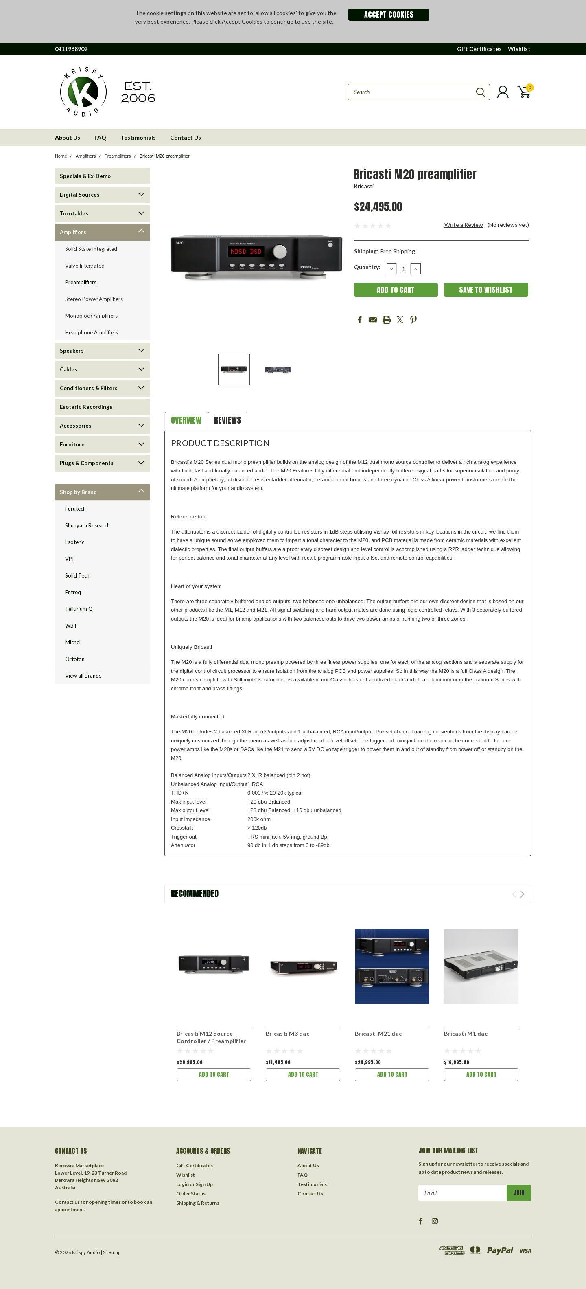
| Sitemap (110, 1252)
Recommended (195, 893)
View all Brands (83, 675)
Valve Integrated (85, 265)
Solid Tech (77, 575)
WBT (71, 625)
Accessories (76, 425)
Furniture (72, 444)
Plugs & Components (87, 463)
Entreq (73, 592)
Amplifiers (86, 156)
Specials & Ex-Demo (85, 176)
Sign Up (204, 1184)
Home (61, 156)
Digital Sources (80, 194)
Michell (73, 642)
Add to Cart (214, 1074)
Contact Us (185, 137)
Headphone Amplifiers (91, 332)
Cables (68, 369)
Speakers (72, 350)
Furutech (75, 508)
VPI (69, 559)
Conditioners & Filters (89, 388)
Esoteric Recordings (86, 407)
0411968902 (71, 48)
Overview (186, 420)
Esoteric (74, 542)
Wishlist (519, 48)
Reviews (227, 420)
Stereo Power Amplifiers (94, 299)
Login (182, 1184)
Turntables (74, 213)
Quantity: (367, 267)
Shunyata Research (87, 525)
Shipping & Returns (197, 1203)
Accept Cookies (388, 14)
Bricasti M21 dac (378, 1033)
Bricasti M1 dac (466, 1033)
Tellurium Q (79, 609)
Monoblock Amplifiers (91, 315)
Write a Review (463, 224)
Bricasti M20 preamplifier (165, 156)
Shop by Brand (78, 492)
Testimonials (138, 137)
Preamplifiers (118, 156)
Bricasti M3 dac (287, 1033)
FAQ (100, 137)
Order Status (191, 1193)
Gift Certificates (479, 48)
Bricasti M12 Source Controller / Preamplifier (211, 1037)
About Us (67, 137)
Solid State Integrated (91, 249)
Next (522, 894)
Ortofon (75, 659)
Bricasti (364, 185)
